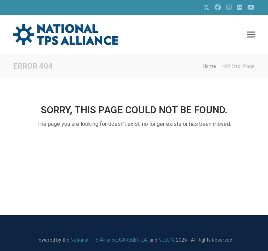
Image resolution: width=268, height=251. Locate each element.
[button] (251, 35)
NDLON (166, 240)
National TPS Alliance (93, 240)
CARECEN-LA (133, 240)
